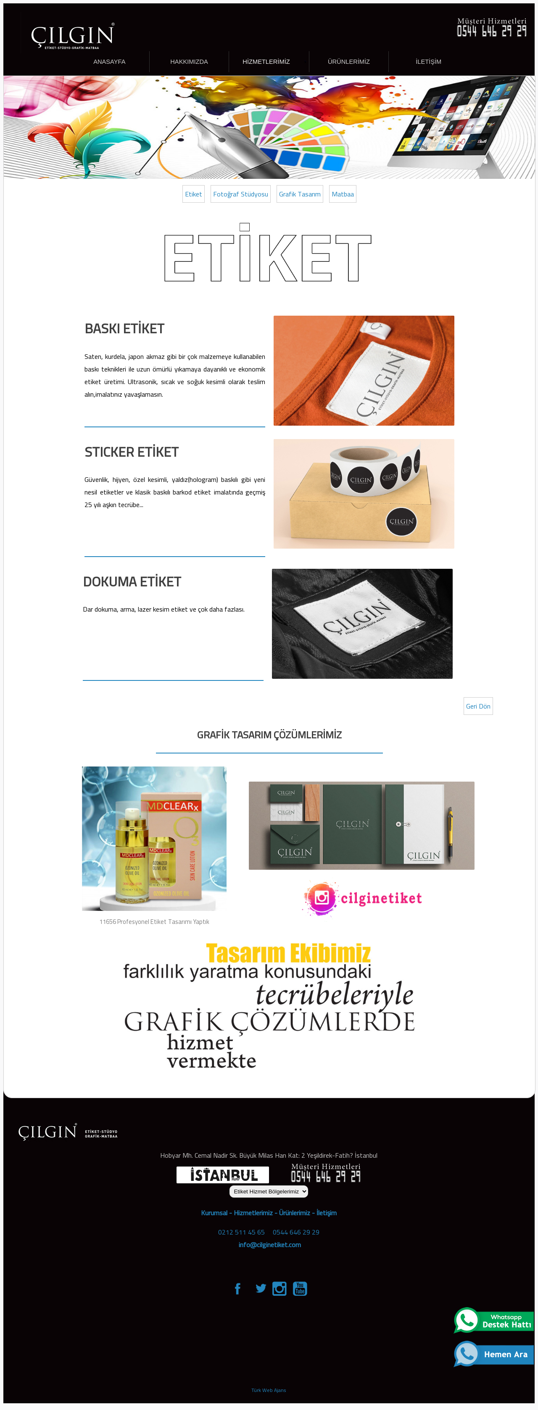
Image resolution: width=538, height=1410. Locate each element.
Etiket (193, 194)
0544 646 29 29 (296, 1232)
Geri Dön (478, 706)
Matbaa (343, 194)
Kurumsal (214, 1212)
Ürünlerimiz (294, 1212)
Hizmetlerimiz (253, 1212)
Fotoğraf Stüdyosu (240, 194)
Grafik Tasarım (300, 194)
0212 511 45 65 (241, 1232)
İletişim (326, 1212)
